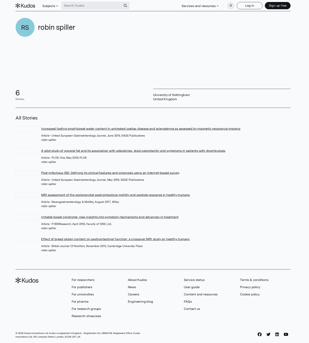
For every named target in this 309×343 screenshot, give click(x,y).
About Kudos (137, 280)
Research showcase (86, 316)
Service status (194, 280)
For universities (83, 294)
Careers (133, 294)
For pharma (80, 301)
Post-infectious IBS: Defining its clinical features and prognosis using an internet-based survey (110, 173)
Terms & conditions (254, 280)
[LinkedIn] (277, 334)
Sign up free (278, 5)
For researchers (83, 280)
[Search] (125, 5)
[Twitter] (268, 334)
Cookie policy (249, 294)
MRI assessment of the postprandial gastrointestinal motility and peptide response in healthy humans (115, 195)
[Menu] (230, 5)
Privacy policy (250, 287)
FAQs (188, 301)
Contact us (192, 309)
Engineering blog (140, 301)
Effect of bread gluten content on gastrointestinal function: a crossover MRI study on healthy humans (115, 239)
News (132, 287)
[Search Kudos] (91, 5)
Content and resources (201, 294)
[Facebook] (260, 334)
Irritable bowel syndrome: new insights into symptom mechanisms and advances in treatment (109, 217)
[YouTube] (286, 334)
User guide (191, 287)
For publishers (82, 287)
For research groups (86, 309)
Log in (249, 5)
